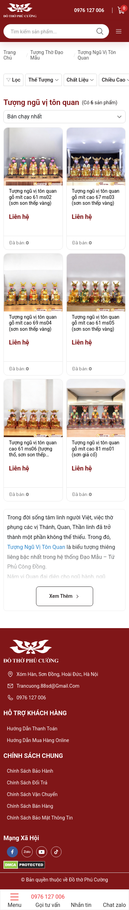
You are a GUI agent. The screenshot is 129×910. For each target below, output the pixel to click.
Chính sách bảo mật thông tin (40, 818)
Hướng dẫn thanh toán (32, 728)
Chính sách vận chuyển (32, 794)
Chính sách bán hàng (30, 806)
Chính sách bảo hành (30, 771)
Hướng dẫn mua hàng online (38, 740)
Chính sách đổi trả (27, 782)
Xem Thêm (64, 596)
